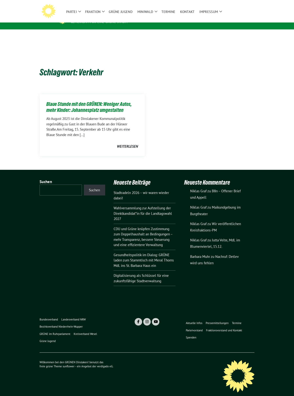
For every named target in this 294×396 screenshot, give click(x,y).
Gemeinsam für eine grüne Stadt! (99, 22)
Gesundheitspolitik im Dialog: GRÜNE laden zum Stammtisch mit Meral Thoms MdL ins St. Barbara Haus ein (144, 254)
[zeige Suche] (247, 4)
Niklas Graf (198, 185)
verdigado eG (105, 360)
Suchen (46, 175)
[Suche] (242, 4)
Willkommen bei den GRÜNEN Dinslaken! (110, 16)
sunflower (68, 360)
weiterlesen (127, 140)
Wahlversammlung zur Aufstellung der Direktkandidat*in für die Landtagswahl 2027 (143, 207)
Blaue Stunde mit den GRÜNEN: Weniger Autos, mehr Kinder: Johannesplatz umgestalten (89, 101)
